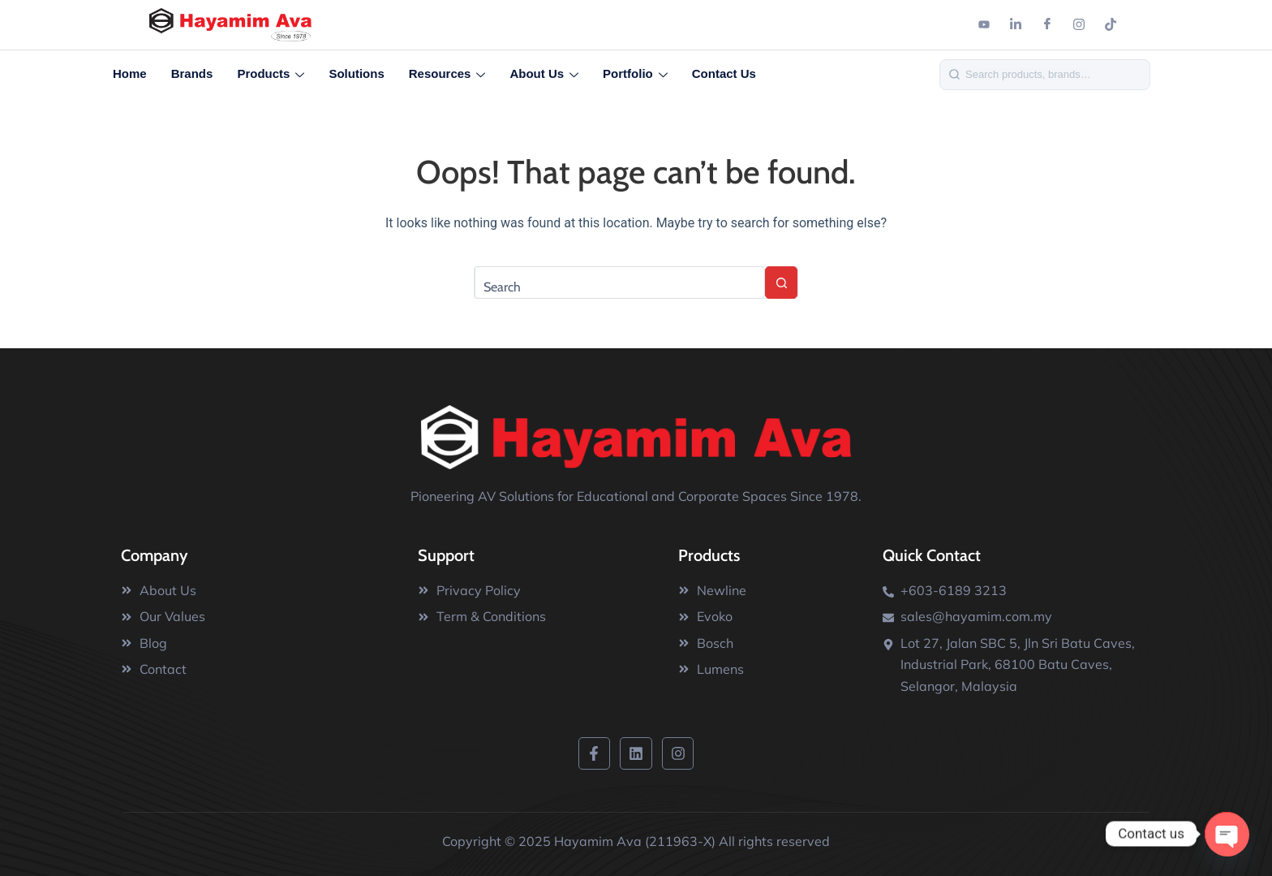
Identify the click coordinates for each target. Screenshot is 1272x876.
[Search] (1053, 74)
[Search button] (781, 282)
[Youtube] (984, 24)
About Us (543, 75)
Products (270, 75)
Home (130, 73)
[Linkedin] (1015, 24)
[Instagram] (1079, 24)
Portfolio (635, 75)
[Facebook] (1047, 24)
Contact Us (724, 73)
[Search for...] (620, 282)
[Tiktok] (1110, 24)
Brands (192, 73)
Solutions (356, 73)
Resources (447, 75)
